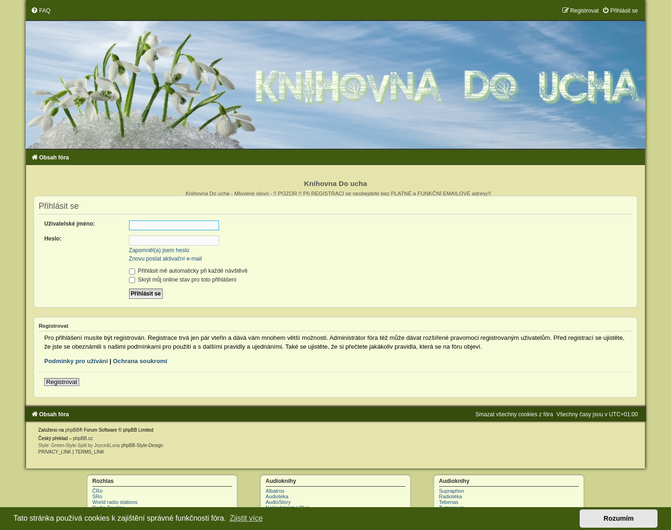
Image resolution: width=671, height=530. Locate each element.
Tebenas (449, 502)
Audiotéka (277, 496)
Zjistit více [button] (246, 518)
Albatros (275, 491)
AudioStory (278, 502)
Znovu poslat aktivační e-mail (165, 258)
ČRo (97, 491)
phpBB (72, 430)
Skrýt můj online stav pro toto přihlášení (183, 279)
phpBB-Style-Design (142, 445)
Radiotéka (450, 496)
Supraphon (451, 491)
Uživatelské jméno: (69, 223)
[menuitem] (40, 10)
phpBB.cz (83, 438)
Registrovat (61, 382)
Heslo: (53, 238)
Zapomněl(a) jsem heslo (159, 250)
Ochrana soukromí (140, 361)
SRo (97, 496)
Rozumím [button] (618, 518)
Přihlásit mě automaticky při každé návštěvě (188, 271)
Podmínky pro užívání (76, 361)
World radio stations (114, 502)
